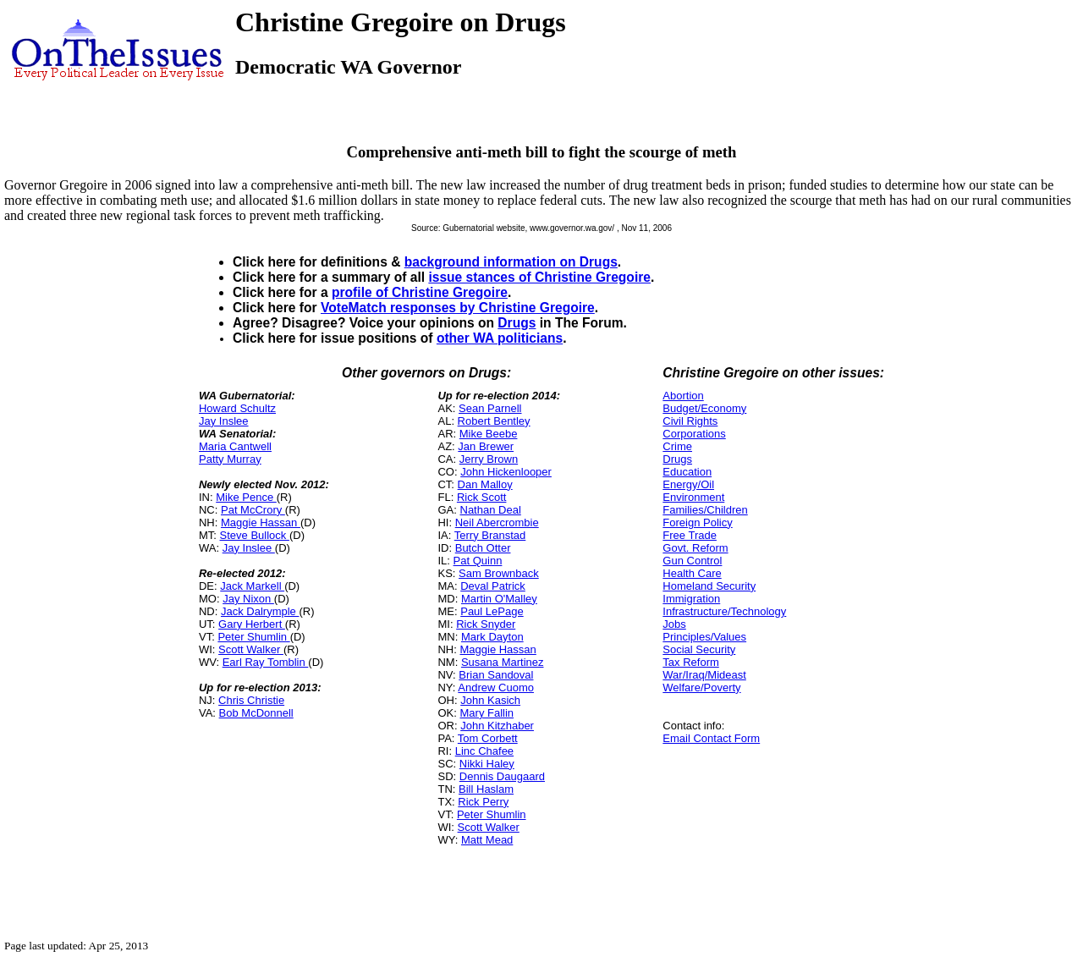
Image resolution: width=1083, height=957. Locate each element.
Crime (677, 446)
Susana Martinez (502, 662)
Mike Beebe (488, 433)
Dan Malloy (485, 484)
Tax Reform (690, 662)
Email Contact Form (711, 738)
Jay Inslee (224, 421)
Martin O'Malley (499, 598)
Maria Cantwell (235, 446)
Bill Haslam (486, 789)
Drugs (517, 323)
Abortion (682, 395)
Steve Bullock (254, 535)
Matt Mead (487, 839)
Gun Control (692, 560)
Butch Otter (483, 548)
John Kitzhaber (497, 725)
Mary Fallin (487, 713)
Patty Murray (230, 459)
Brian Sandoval (496, 674)
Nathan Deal (490, 509)
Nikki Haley (486, 763)
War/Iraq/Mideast (704, 674)
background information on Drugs (511, 262)
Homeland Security (709, 586)
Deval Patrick (492, 586)
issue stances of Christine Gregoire (539, 277)
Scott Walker (250, 649)
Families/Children (704, 509)
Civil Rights (689, 421)
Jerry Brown (488, 459)
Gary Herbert (251, 624)
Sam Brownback (499, 573)
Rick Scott (482, 497)
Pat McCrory (253, 509)
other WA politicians (500, 338)
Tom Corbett (488, 738)
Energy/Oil (688, 484)
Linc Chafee (484, 751)
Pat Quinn (478, 560)
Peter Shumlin (253, 636)
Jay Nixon (248, 598)
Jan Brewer (486, 446)
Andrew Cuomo (496, 687)
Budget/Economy (704, 408)
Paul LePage (491, 611)
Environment (693, 497)
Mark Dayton (492, 636)
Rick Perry (483, 801)
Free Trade (689, 535)
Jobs (673, 624)
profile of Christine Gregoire (420, 292)
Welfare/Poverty (701, 687)
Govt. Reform (695, 548)
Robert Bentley (494, 421)
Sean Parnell (490, 408)
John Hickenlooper (506, 471)
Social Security (698, 649)
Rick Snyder (485, 624)
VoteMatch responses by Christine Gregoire (458, 307)
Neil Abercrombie (497, 522)
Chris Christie (251, 700)
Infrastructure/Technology (724, 611)
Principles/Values (704, 636)
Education (687, 471)
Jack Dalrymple (260, 611)
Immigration (691, 598)
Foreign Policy (697, 522)
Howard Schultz (237, 408)
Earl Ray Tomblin (266, 662)
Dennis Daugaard (502, 776)
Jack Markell (252, 586)
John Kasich (490, 700)
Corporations (693, 433)
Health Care (691, 573)
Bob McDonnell (256, 713)
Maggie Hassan (260, 522)
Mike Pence (246, 497)
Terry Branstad (490, 535)
